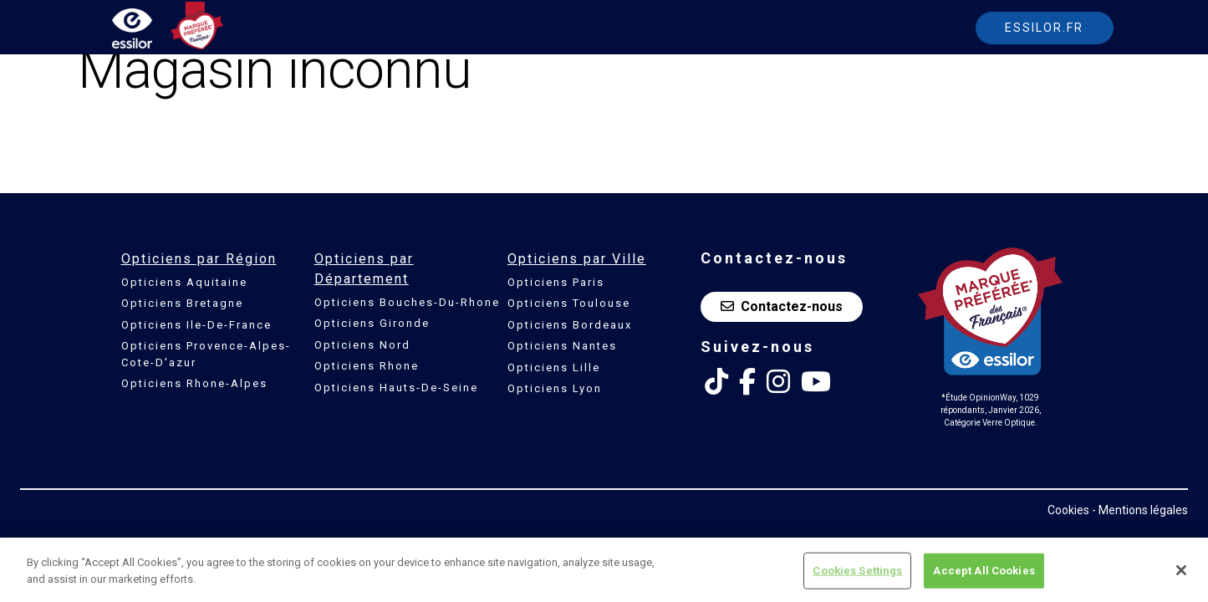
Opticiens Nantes (562, 345)
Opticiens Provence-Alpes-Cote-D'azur (206, 354)
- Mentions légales (1140, 510)
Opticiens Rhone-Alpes (194, 383)
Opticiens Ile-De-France (196, 325)
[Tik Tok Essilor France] (716, 382)
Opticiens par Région (199, 259)
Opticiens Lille (553, 367)
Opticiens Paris (555, 282)
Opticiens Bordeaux (569, 325)
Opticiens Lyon (554, 388)
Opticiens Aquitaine (184, 282)
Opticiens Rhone (366, 366)
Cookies (1068, 510)
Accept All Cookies (983, 575)
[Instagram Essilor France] (778, 382)
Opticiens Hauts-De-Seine (396, 387)
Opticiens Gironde (372, 323)
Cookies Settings (857, 575)
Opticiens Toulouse (568, 303)
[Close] (1181, 574)
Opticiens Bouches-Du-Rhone (407, 302)
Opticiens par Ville (576, 259)
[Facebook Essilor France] (747, 382)
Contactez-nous (782, 306)
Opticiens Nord (362, 345)
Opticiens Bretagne (182, 303)
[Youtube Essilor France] (816, 382)
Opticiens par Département (364, 269)
